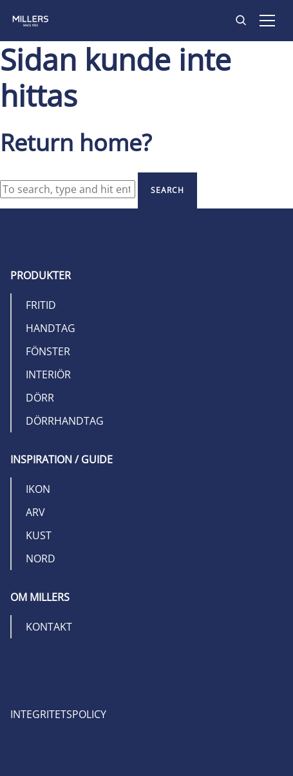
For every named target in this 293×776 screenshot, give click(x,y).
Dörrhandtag (65, 421)
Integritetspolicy (58, 714)
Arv (35, 512)
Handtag (50, 328)
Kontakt (49, 627)
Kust (39, 535)
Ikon (38, 489)
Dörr (40, 398)
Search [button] (167, 190)
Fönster (48, 351)
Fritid (41, 305)
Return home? (76, 142)
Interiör (48, 374)
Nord (40, 558)
